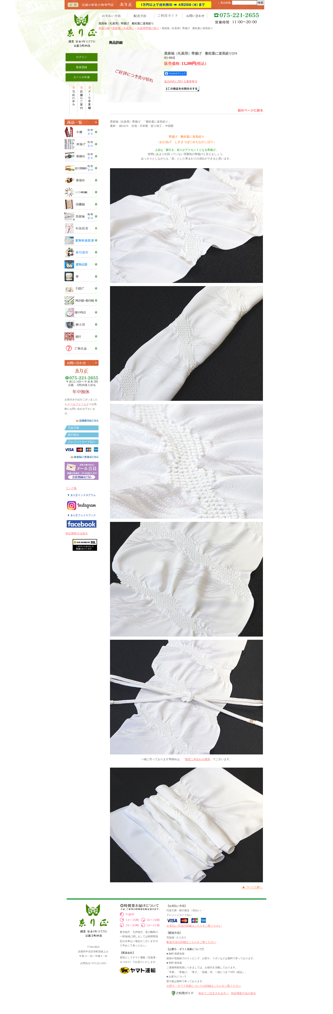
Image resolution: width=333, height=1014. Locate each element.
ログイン (81, 57)
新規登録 (81, 67)
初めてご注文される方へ (213, 993)
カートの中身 (81, 77)
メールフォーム (76, 404)
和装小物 (104, 28)
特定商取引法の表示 (243, 993)
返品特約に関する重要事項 (180, 81)
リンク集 (71, 488)
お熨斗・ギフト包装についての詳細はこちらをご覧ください (203, 985)
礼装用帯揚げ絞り (148, 28)
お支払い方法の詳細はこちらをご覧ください (194, 925)
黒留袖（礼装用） (123, 28)
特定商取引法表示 (77, 533)
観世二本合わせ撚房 (197, 759)
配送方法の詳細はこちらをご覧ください (191, 942)
